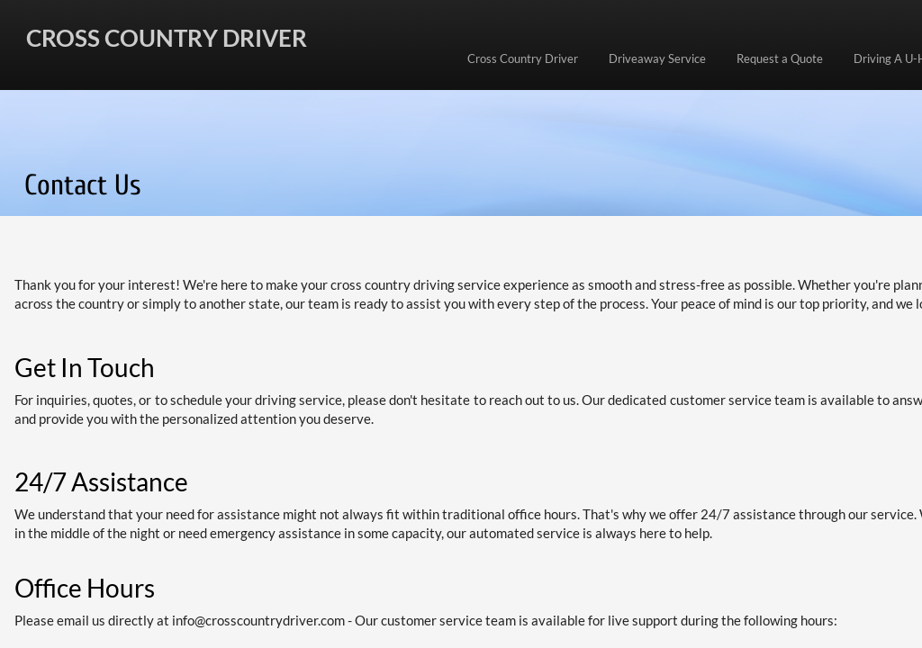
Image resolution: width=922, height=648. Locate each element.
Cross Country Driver (522, 58)
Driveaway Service (657, 58)
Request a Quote (780, 58)
